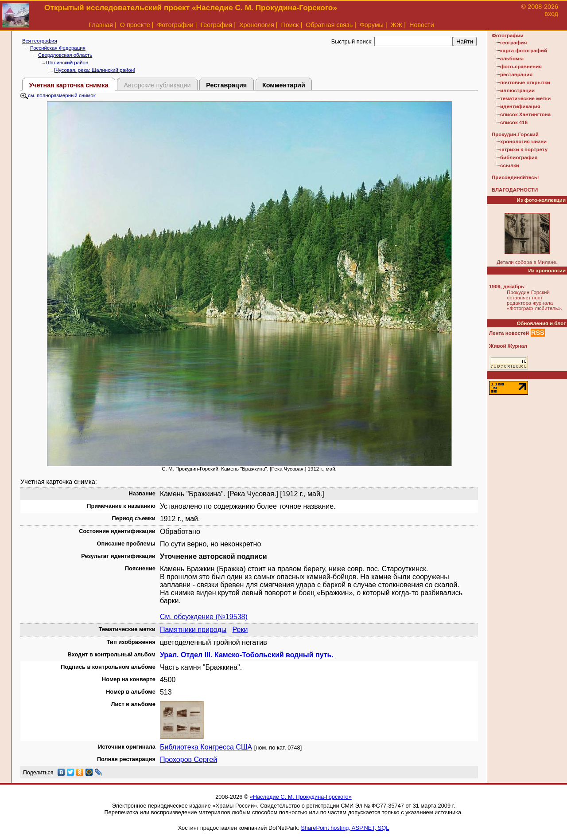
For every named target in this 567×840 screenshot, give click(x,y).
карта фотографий (523, 50)
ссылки (509, 165)
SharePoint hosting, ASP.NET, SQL (345, 827)
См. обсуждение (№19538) (204, 616)
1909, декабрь (506, 286)
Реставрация (226, 85)
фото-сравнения (521, 66)
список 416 (514, 122)
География (216, 24)
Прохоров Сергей (188, 759)
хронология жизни (523, 141)
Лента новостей (509, 333)
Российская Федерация (57, 48)
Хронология (256, 24)
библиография (519, 157)
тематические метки (525, 98)
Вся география (39, 40)
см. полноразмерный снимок (58, 95)
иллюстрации (517, 90)
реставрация (516, 74)
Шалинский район (67, 62)
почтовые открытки (525, 82)
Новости (421, 24)
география (513, 42)
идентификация (520, 106)
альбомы (512, 58)
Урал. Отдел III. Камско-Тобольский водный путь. (247, 655)
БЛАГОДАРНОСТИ (515, 189)
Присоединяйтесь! (515, 177)
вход (551, 13)
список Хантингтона (525, 114)
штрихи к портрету (524, 149)
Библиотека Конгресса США (206, 747)
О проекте (135, 24)
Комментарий (283, 85)
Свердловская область (65, 55)
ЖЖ (397, 24)
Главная (101, 24)
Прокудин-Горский (515, 134)
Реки (240, 629)
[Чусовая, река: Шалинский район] (94, 70)
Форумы (372, 24)
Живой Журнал (508, 346)
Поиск (290, 24)
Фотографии (175, 24)
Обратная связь (329, 24)
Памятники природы (193, 629)
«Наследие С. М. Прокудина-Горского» (301, 796)
